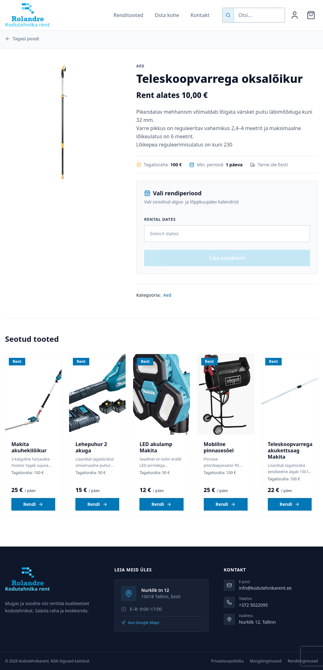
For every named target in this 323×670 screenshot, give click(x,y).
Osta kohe (167, 15)
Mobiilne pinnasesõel (219, 461)
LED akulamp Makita (155, 461)
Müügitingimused (265, 661)
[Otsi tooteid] (259, 15)
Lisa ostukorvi (227, 272)
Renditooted (128, 15)
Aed (167, 309)
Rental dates (160, 219)
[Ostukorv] (311, 15)
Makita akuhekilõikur (29, 461)
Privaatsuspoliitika (227, 661)
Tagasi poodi (22, 39)
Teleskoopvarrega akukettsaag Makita (290, 465)
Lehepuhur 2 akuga (91, 461)
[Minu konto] (295, 15)
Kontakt (200, 15)
